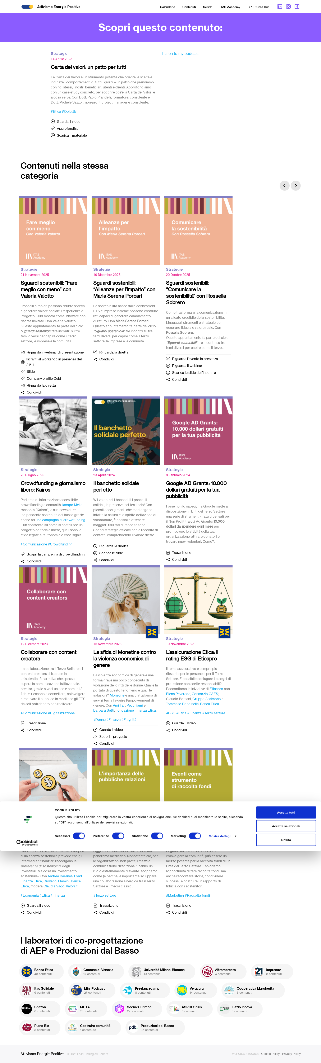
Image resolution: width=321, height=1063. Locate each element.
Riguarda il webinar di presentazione (55, 352)
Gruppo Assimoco (206, 699)
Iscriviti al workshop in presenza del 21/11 (54, 362)
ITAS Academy (230, 7)
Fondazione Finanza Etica (136, 710)
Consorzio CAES (205, 694)
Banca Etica (209, 704)
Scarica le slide (111, 553)
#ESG (170, 713)
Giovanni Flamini (56, 881)
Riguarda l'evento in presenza (195, 359)
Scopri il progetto (113, 736)
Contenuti (189, 7)
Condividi (34, 392)
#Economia (30, 895)
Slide (31, 371)
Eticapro (216, 689)
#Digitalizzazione (61, 713)
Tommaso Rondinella (182, 704)
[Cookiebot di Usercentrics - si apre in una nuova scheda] (27, 1055)
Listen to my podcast (180, 53)
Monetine (117, 695)
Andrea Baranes (60, 876)
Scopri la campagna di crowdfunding (56, 554)
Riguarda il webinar (187, 366)
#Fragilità (128, 719)
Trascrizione (181, 552)
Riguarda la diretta (41, 385)
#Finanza (113, 719)
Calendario (167, 7)
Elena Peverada (178, 694)
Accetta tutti (286, 1024)
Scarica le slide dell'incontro (194, 372)
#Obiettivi (69, 111)
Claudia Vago (53, 886)
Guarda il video (69, 121)
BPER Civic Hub (259, 7)
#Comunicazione (34, 544)
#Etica (56, 111)
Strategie (59, 53)
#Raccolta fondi (197, 895)
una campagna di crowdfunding (60, 520)
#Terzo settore (213, 713)
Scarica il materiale (72, 135)
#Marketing (175, 895)
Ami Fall (119, 705)
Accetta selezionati (286, 1038)
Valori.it (72, 886)
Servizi (207, 7)
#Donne (99, 719)
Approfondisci (68, 128)
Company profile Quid (44, 378)
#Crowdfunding (60, 544)
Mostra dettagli (220, 1048)
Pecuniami (135, 705)
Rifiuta (286, 1052)
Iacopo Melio (72, 505)
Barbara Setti (103, 710)
